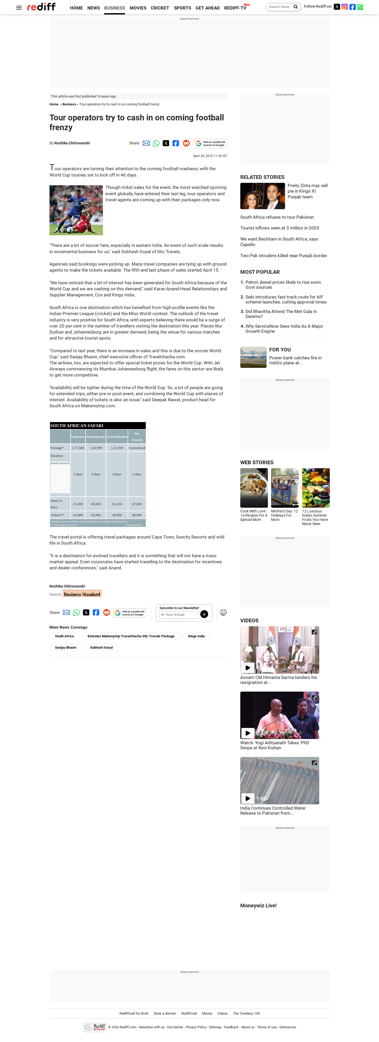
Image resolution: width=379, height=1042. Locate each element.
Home (53, 104)
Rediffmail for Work (134, 1013)
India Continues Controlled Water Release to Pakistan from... (273, 811)
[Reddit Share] (185, 143)
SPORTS (182, 8)
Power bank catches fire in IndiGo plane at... (295, 360)
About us (248, 1027)
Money (207, 1013)
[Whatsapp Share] (155, 143)
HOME (76, 8)
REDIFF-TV (235, 8)
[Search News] (294, 7)
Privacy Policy (196, 1027)
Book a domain (165, 1013)
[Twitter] (337, 6)
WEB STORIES (256, 462)
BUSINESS (114, 8)
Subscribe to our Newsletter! (179, 608)
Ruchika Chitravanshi (72, 143)
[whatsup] (361, 6)
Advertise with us (151, 1027)
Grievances (288, 1027)
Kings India (196, 636)
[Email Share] (145, 143)
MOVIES (138, 8)
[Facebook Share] (175, 143)
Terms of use (267, 1027)
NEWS (93, 8)
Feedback (231, 1027)
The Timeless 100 (246, 1013)
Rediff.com (128, 1027)
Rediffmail (189, 1013)
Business (69, 104)
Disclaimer (175, 1027)
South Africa (64, 636)
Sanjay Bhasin (65, 647)
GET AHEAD (208, 8)
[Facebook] (353, 6)
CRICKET (160, 8)
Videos (222, 1013)
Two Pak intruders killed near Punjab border (283, 255)
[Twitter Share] (165, 143)
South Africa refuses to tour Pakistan (277, 217)
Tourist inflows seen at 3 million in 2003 (279, 228)
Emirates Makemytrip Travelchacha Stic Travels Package (131, 636)
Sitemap (215, 1027)
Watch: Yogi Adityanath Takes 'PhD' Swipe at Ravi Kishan (275, 745)
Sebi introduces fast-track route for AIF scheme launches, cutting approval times (286, 300)
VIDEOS (249, 621)
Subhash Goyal (101, 647)
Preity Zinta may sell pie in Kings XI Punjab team (308, 191)
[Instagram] (345, 6)
